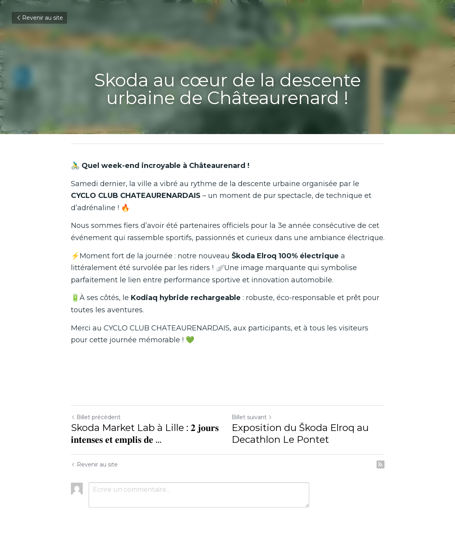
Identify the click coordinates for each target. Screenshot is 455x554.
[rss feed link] (380, 464)
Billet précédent (96, 417)
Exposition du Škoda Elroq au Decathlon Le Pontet (300, 433)
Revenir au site (39, 17)
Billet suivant (252, 417)
